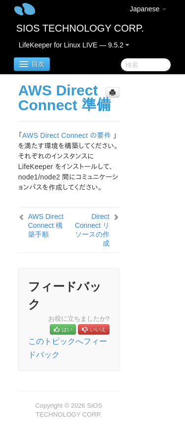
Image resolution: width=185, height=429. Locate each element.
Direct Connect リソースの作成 (92, 230)
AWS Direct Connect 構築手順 (46, 225)
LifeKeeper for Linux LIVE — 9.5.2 (74, 45)
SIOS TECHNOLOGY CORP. (80, 28)
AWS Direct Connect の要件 (66, 135)
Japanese (148, 9)
